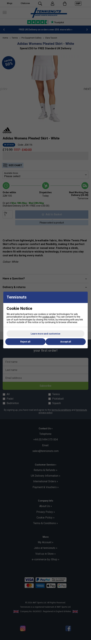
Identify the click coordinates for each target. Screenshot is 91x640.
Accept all (65, 341)
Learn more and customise (45, 333)
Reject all (25, 341)
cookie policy (48, 316)
